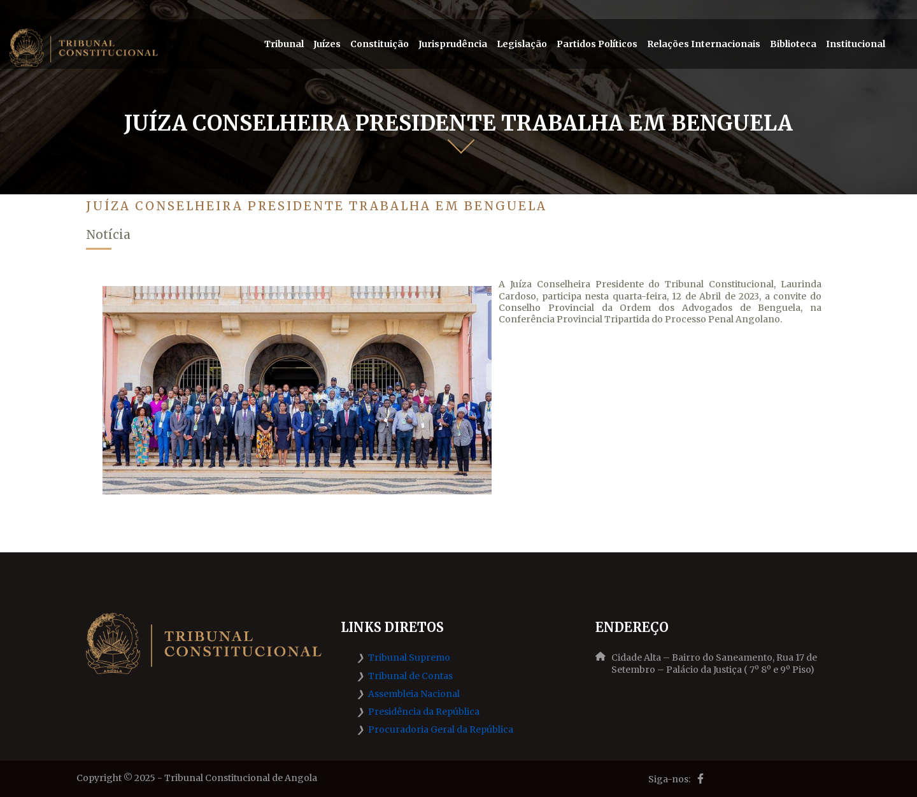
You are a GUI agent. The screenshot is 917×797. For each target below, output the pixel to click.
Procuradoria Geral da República (440, 729)
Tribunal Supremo (409, 657)
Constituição (379, 44)
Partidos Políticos (597, 44)
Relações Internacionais (703, 44)
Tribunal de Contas (410, 676)
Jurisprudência (452, 44)
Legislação (522, 44)
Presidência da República (424, 711)
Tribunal (284, 44)
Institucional (855, 44)
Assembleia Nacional (414, 694)
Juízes (327, 44)
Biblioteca (793, 44)
